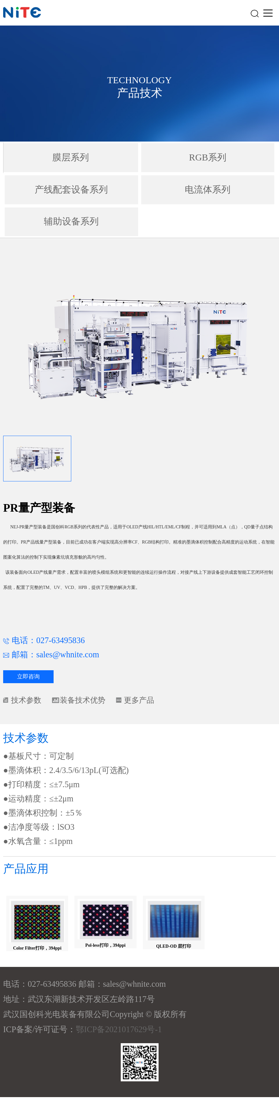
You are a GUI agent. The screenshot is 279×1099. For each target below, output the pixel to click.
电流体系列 (207, 190)
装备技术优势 (88, 701)
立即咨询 (28, 677)
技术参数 (27, 701)
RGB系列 (208, 157)
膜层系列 (71, 157)
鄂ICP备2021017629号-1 (119, 1031)
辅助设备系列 (71, 222)
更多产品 (148, 701)
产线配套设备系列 (71, 190)
